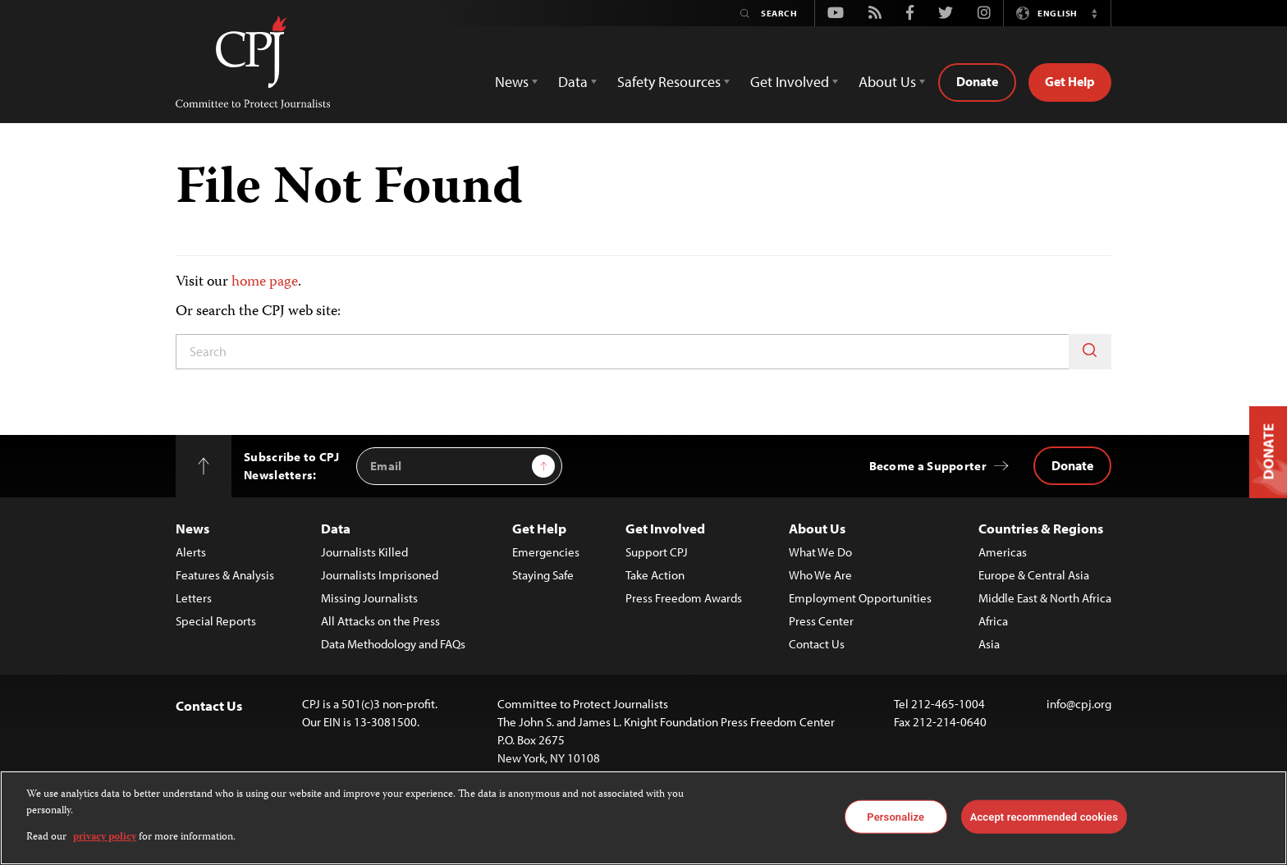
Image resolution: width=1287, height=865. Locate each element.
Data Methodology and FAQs (393, 644)
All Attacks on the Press (380, 621)
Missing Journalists (369, 598)
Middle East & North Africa (1044, 598)
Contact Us (817, 644)
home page (264, 282)
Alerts (191, 552)
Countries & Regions (1040, 528)
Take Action (655, 575)
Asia (989, 644)
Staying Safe (543, 575)
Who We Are (820, 575)
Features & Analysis (225, 575)
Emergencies (545, 552)
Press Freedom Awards (683, 598)
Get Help (1070, 81)
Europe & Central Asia (1033, 575)
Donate (977, 81)
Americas (1002, 552)
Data (335, 528)
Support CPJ (656, 552)
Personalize (895, 816)
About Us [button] (887, 81)
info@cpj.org (1079, 704)
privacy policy (104, 837)
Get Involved (665, 528)
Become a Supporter (928, 466)
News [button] (512, 81)
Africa (993, 621)
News (192, 528)
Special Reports (216, 621)
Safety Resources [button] (669, 81)
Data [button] (573, 81)
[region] (643, 818)
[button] (1094, 13)
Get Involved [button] (789, 81)
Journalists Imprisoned (379, 575)
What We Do (820, 552)
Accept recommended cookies (1044, 816)
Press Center (821, 621)
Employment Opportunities (860, 598)
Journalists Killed (364, 552)
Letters (194, 598)
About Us (817, 528)
